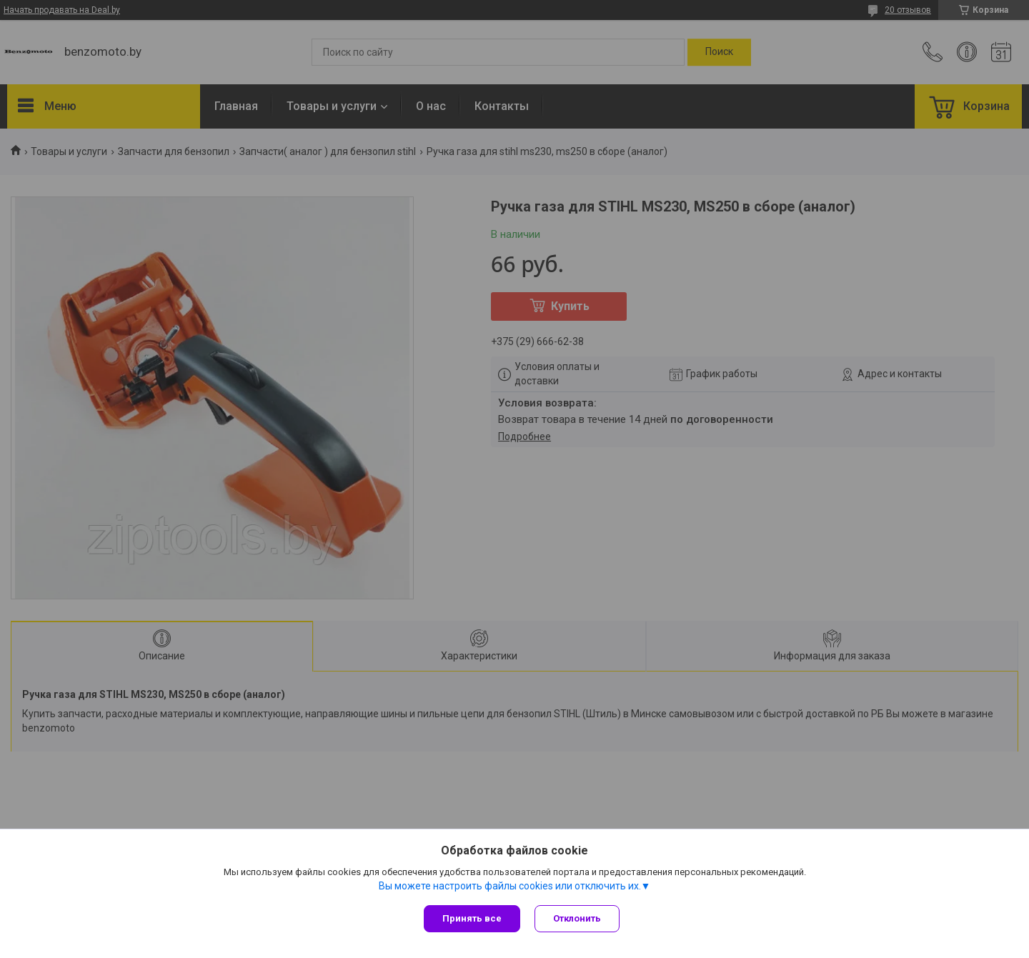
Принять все (472, 918)
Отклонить (577, 918)
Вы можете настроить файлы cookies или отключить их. (510, 886)
